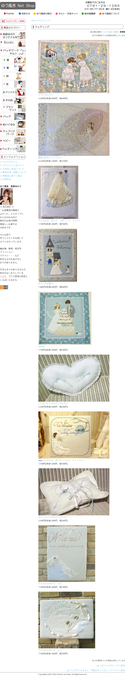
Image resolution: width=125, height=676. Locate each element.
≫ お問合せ (5, 179)
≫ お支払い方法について (12, 169)
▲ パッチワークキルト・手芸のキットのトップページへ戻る (96, 670)
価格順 (115, 32)
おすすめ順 (107, 32)
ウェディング (44, 20)
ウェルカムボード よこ (50, 650)
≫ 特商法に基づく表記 (11, 176)
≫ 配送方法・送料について (13, 172)
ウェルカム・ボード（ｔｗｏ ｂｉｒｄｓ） (61, 460)
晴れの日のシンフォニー (50, 157)
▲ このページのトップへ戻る (111, 665)
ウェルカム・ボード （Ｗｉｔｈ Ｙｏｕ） (59, 220)
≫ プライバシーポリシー (12, 165)
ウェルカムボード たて (50, 583)
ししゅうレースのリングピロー (53, 403)
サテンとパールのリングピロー (53, 517)
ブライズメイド (45, 95)
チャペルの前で (45, 283)
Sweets (41, 346)
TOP (33, 20)
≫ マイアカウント (9, 162)
